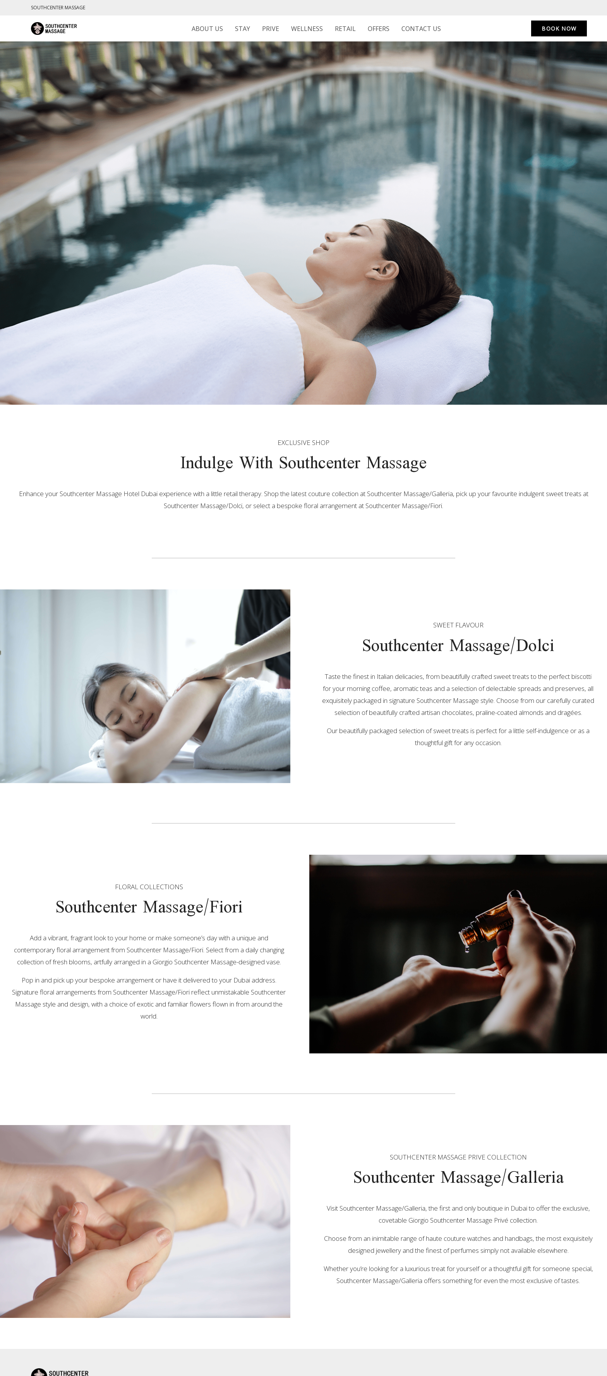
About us (207, 28)
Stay (242, 28)
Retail (345, 28)
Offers (378, 28)
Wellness (307, 28)
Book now (559, 28)
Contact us (421, 28)
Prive (270, 28)
